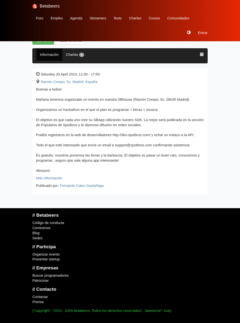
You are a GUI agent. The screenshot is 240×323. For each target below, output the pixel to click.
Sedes (37, 238)
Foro (39, 18)
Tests (117, 18)
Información (49, 55)
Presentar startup (46, 259)
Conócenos (41, 228)
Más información (49, 178)
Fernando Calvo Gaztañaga (82, 186)
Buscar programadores (50, 275)
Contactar (40, 297)
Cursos (154, 18)
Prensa (38, 302)
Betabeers (46, 6)
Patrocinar (40, 280)
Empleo (57, 18)
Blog (35, 233)
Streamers (98, 18)
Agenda (76, 18)
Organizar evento (46, 254)
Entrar (203, 33)
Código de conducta (48, 223)
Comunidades (178, 18)
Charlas (135, 18)
